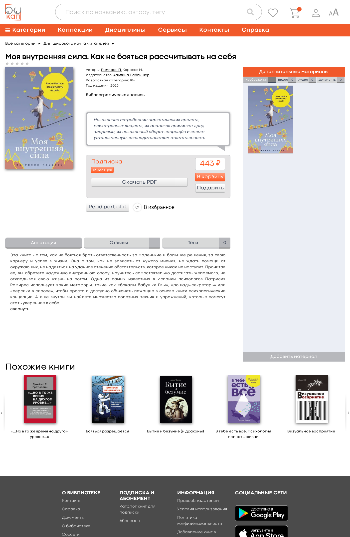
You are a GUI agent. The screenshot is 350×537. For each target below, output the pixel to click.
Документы (73, 518)
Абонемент (131, 521)
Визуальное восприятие (311, 431)
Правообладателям (198, 501)
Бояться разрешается (107, 431)
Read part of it (108, 207)
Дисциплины (125, 30)
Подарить (210, 188)
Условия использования (202, 509)
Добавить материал (293, 357)
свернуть (19, 309)
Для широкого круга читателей (76, 43)
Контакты (214, 30)
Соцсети (71, 535)
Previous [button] (2, 412)
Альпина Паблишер (131, 75)
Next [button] (347, 412)
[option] (39, 409)
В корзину (210, 177)
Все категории (20, 43)
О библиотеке (76, 526)
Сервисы (172, 30)
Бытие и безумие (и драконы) (175, 431)
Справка (255, 30)
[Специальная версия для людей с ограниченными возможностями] (334, 12)
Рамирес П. (111, 69)
